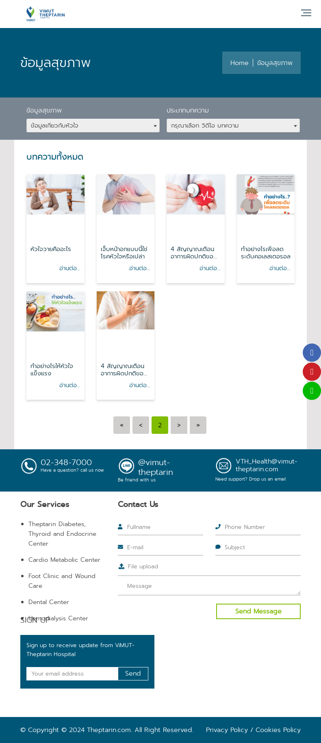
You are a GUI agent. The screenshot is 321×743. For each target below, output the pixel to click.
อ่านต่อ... (69, 268)
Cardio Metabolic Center (64, 559)
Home (239, 62)
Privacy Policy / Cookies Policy (253, 729)
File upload (143, 566)
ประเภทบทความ (188, 110)
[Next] (179, 424)
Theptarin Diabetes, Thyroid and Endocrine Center (62, 534)
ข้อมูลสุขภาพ (44, 110)
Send (133, 673)
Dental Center (48, 602)
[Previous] (121, 424)
